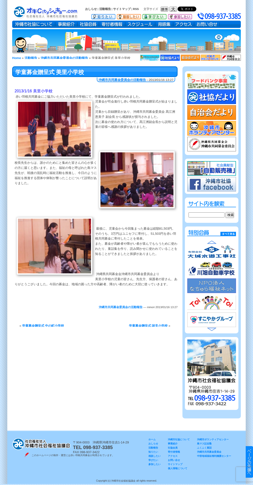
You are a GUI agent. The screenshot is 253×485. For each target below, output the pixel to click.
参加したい (180, 15)
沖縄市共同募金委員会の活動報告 (122, 80)
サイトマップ (122, 8)
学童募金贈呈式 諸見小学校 (148, 326)
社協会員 (88, 24)
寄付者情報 (112, 24)
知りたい (103, 15)
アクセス (183, 24)
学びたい (154, 15)
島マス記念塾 (204, 443)
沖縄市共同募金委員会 (209, 451)
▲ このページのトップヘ (249, 462)
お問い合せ (207, 24)
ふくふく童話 (204, 447)
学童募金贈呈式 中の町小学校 (43, 326)
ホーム (152, 439)
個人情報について (177, 468)
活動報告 (105, 8)
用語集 (164, 24)
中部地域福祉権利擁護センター (214, 456)
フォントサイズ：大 (173, 9)
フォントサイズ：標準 (165, 9)
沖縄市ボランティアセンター (213, 439)
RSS (136, 8)
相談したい (129, 15)
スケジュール (140, 24)
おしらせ (91, 8)
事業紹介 (66, 24)
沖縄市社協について (33, 24)
